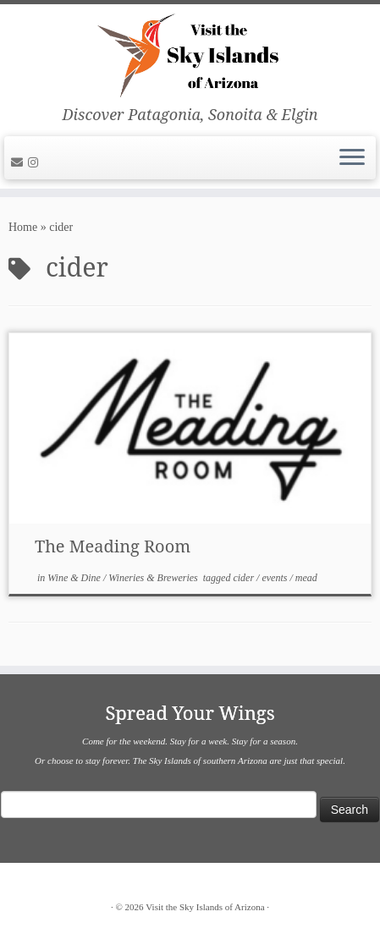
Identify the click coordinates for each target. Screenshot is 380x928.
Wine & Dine (75, 578)
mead (306, 578)
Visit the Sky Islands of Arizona (205, 907)
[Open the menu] (352, 158)
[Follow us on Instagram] (35, 162)
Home (22, 227)
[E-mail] (19, 162)
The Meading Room (112, 546)
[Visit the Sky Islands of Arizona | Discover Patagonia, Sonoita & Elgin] (190, 55)
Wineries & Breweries (154, 578)
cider (244, 578)
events (275, 578)
